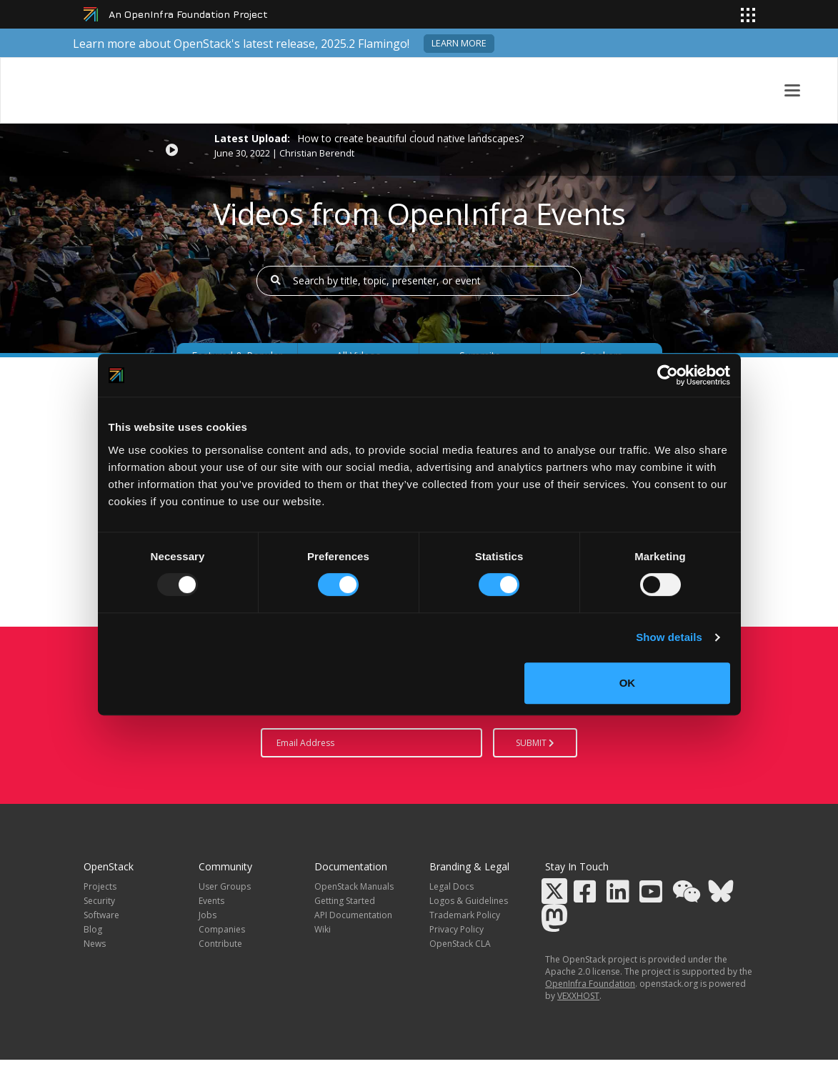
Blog (93, 929)
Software (101, 915)
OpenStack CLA (460, 944)
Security (99, 901)
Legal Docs (451, 886)
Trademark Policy (464, 915)
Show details (669, 637)
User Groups (225, 886)
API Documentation (353, 915)
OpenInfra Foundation (590, 984)
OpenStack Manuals (354, 886)
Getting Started (344, 901)
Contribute (220, 944)
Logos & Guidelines (468, 901)
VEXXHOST (578, 996)
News (95, 944)
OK (627, 683)
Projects (100, 886)
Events (211, 901)
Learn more (459, 43)
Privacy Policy (456, 929)
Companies (222, 929)
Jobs (207, 915)
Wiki (322, 929)
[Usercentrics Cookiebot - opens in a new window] (667, 375)
